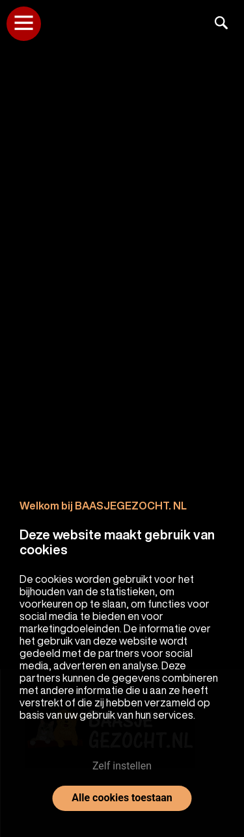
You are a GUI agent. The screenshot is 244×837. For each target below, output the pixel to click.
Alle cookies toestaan (122, 798)
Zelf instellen (122, 766)
